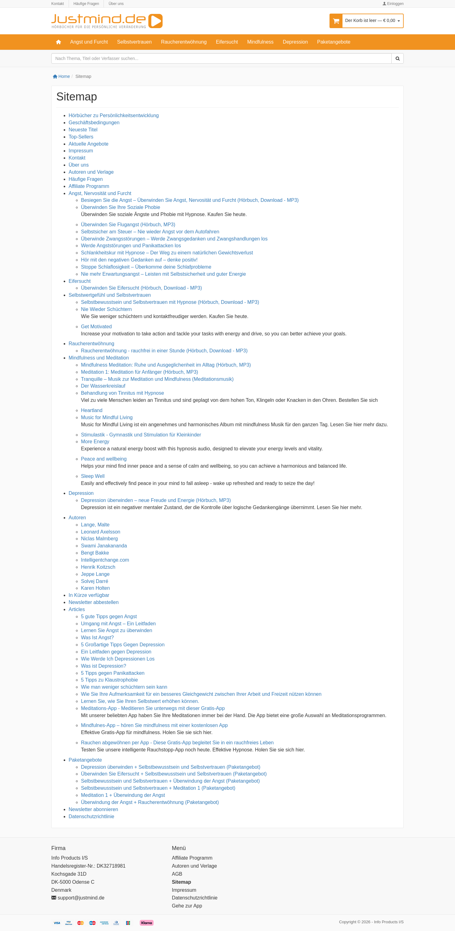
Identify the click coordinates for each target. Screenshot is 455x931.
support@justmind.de (77, 897)
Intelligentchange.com (105, 560)
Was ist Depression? (103, 666)
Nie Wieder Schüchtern (106, 309)
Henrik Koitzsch (98, 567)
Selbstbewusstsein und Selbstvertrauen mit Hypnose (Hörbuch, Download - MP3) (170, 302)
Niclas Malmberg (99, 538)
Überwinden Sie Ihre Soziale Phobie (120, 207)
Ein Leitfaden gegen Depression (116, 651)
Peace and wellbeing (104, 458)
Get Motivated (96, 326)
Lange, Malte (95, 524)
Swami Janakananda (104, 545)
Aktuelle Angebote (88, 144)
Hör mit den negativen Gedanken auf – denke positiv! (139, 259)
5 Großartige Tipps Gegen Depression (122, 644)
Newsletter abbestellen (94, 602)
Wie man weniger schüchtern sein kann (124, 687)
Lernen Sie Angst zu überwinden (116, 630)
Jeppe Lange (95, 574)
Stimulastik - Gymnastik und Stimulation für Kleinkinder (141, 434)
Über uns (116, 4)
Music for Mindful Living (107, 417)
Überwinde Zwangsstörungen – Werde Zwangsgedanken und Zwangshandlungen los (174, 238)
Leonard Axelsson (100, 531)
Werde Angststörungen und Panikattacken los (131, 245)
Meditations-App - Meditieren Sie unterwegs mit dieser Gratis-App (153, 708)
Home (61, 76)
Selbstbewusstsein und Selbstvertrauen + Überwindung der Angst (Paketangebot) (170, 781)
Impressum (81, 150)
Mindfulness (260, 42)
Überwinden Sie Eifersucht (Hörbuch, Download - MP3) (141, 288)
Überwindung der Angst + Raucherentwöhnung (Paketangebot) (150, 802)
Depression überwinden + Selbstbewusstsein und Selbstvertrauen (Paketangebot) (170, 767)
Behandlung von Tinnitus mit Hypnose (122, 393)
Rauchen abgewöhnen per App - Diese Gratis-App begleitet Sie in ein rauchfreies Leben (177, 742)
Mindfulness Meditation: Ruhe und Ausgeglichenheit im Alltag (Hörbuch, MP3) (166, 365)
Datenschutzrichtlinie (91, 816)
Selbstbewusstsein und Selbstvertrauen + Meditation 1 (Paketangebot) (158, 788)
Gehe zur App (187, 905)
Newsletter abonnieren (93, 809)
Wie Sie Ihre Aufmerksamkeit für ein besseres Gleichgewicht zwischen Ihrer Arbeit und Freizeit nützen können (201, 694)
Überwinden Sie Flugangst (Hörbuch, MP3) (128, 224)
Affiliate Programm (89, 186)
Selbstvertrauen (134, 42)
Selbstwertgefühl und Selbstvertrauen (110, 295)
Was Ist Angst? (97, 637)
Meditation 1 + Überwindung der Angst (123, 795)
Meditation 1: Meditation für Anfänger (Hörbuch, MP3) (139, 372)
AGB (177, 874)
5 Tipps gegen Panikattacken (112, 673)
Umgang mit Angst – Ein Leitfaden (118, 623)
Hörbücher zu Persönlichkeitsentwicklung (114, 115)
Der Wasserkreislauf (103, 386)
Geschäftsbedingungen (94, 122)
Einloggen (393, 3)
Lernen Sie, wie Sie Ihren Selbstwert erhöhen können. (140, 701)
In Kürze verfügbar (89, 595)
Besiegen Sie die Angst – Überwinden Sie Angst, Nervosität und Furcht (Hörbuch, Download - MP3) (190, 200)
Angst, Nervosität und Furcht (100, 193)
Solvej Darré (94, 581)
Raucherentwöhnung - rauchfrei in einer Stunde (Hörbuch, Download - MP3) (164, 350)
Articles (77, 609)
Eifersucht (227, 42)
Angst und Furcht (89, 42)
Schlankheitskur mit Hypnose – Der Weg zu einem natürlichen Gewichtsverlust (167, 252)
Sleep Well (92, 476)
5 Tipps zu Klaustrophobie (109, 679)
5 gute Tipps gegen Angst (110, 616)
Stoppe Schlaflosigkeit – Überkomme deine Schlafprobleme (146, 267)
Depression (295, 42)
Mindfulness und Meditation (99, 357)
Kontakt (57, 4)
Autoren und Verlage (91, 172)
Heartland (91, 410)
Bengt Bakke (95, 552)
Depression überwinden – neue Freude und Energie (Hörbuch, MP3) (156, 500)
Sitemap (181, 882)
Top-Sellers (81, 136)
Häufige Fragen (86, 4)
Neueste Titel (83, 129)
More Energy (95, 441)
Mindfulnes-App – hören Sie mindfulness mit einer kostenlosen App (154, 725)
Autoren (77, 517)
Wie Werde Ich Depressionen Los (118, 658)
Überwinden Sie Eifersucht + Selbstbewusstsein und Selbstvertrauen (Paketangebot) (174, 773)
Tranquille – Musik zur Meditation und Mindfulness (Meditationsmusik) (157, 379)
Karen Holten (95, 588)
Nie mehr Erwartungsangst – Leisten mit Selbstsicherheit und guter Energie (163, 274)
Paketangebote (334, 42)
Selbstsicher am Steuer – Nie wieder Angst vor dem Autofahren (150, 231)
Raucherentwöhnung (184, 42)
